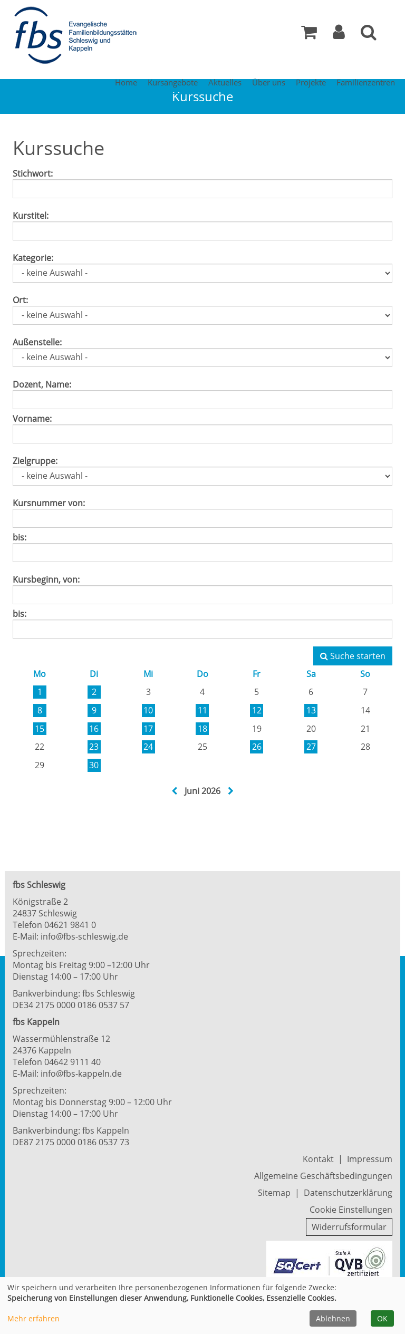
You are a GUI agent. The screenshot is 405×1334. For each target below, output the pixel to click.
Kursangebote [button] (173, 82)
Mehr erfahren (33, 1318)
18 (202, 728)
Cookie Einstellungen (351, 1209)
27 (311, 746)
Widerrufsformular (349, 1227)
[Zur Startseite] (78, 36)
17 (148, 728)
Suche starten (352, 656)
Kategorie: (33, 258)
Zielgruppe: (35, 461)
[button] (339, 35)
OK (382, 1318)
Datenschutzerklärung (348, 1192)
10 (148, 710)
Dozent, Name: (42, 384)
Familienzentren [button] (365, 82)
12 (257, 710)
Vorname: (32, 418)
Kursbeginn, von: (46, 579)
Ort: (20, 300)
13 (311, 710)
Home (126, 82)
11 (202, 710)
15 (39, 728)
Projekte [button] (311, 82)
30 (94, 765)
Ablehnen (333, 1318)
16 (94, 728)
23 (94, 746)
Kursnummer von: (49, 503)
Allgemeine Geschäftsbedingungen (323, 1176)
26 (257, 746)
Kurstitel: (31, 215)
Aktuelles (225, 82)
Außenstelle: (37, 342)
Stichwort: (33, 173)
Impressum (369, 1159)
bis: (19, 537)
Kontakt (318, 1159)
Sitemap (274, 1192)
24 (148, 746)
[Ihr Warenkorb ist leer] (309, 35)
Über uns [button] (268, 82)
